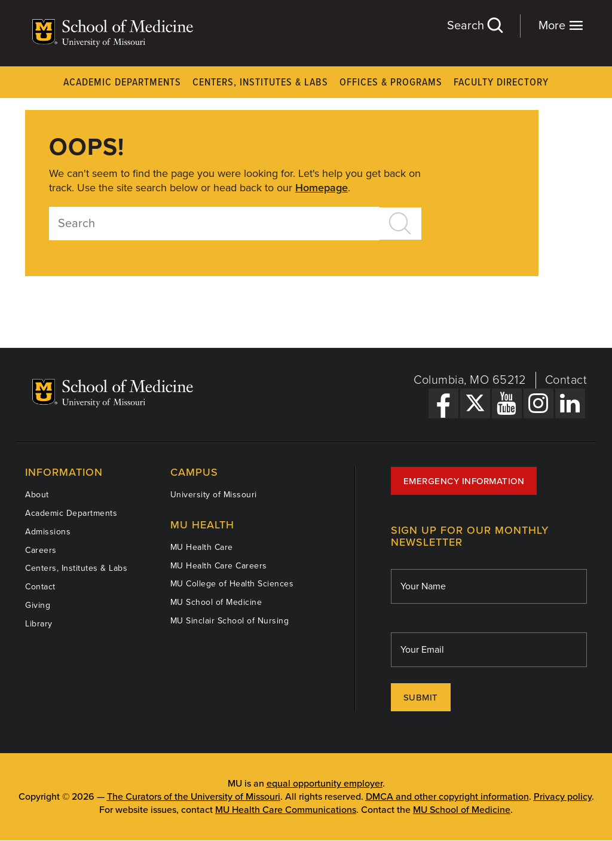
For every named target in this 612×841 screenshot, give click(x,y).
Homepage (321, 187)
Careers (41, 550)
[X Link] (475, 403)
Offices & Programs (390, 83)
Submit (420, 697)
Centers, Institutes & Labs (260, 83)
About (37, 495)
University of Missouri (213, 495)
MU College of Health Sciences (232, 584)
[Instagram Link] (538, 403)
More (560, 25)
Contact (566, 380)
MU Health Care (201, 547)
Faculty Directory (501, 83)
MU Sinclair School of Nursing (229, 621)
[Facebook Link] (443, 403)
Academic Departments (122, 83)
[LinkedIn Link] (570, 403)
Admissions (48, 532)
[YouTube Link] (507, 403)
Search (474, 25)
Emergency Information (464, 481)
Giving (37, 605)
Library (39, 624)
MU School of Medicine (216, 602)
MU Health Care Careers (218, 566)
